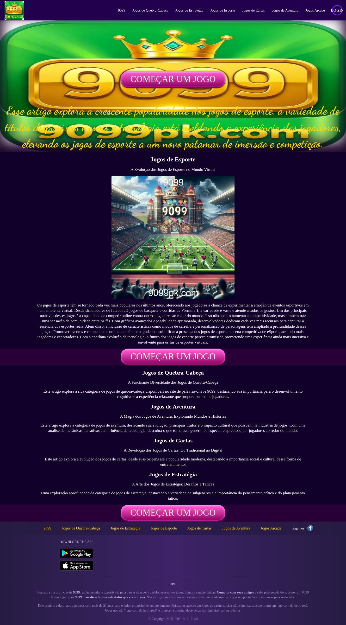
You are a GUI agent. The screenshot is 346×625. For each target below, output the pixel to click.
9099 (121, 10)
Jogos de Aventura (285, 10)
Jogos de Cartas (253, 10)
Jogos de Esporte (222, 10)
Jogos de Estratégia (189, 10)
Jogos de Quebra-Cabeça (150, 10)
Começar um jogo (173, 79)
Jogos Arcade (315, 10)
